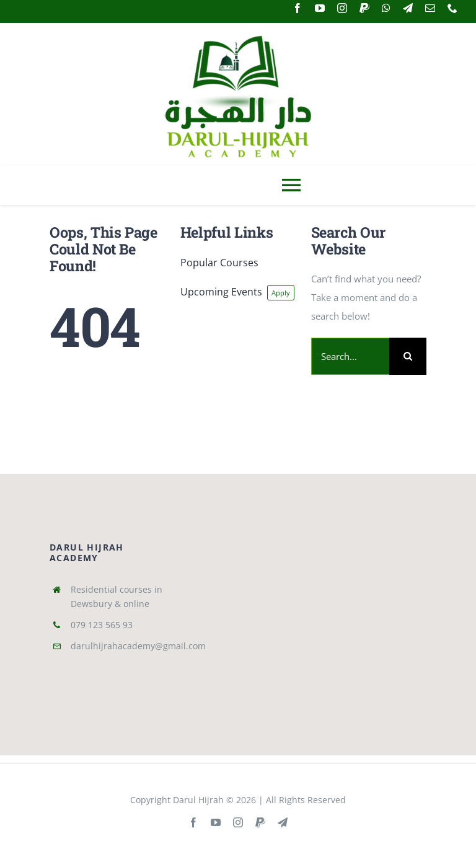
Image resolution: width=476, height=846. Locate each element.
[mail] (430, 8)
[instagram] (342, 8)
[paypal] (364, 8)
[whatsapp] (386, 8)
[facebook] (297, 8)
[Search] (407, 356)
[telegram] (408, 8)
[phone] (452, 8)
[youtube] (320, 8)
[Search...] (350, 356)
